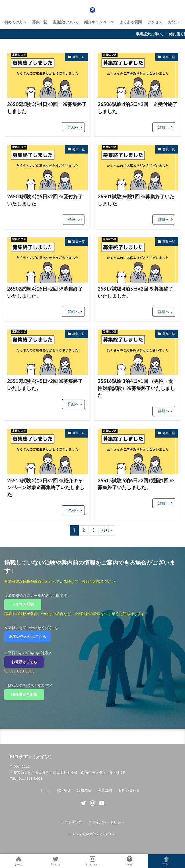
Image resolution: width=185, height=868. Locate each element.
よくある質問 (131, 22)
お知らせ (64, 790)
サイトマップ (71, 822)
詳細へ (73, 127)
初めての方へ (15, 22)
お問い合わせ (129, 790)
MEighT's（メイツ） (32, 756)
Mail (129, 861)
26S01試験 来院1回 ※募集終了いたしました (136, 200)
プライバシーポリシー (106, 822)
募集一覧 (39, 22)
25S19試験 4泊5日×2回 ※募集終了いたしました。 (45, 384)
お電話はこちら (27, 661)
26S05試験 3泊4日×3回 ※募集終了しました (47, 107)
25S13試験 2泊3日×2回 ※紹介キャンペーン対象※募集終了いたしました (46, 488)
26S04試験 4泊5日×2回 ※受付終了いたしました (45, 200)
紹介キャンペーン (99, 22)
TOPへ (166, 861)
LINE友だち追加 (27, 694)
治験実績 (84, 790)
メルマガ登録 (25, 604)
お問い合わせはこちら (29, 636)
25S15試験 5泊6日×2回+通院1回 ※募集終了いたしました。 (136, 484)
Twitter (55, 861)
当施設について (66, 22)
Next (105, 530)
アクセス (154, 22)
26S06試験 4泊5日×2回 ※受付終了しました (137, 107)
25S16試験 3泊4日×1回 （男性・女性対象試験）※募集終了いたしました (136, 388)
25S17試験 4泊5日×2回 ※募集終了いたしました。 (135, 292)
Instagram (92, 861)
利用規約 (105, 790)
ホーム (45, 790)
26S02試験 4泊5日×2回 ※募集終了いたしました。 (45, 292)
